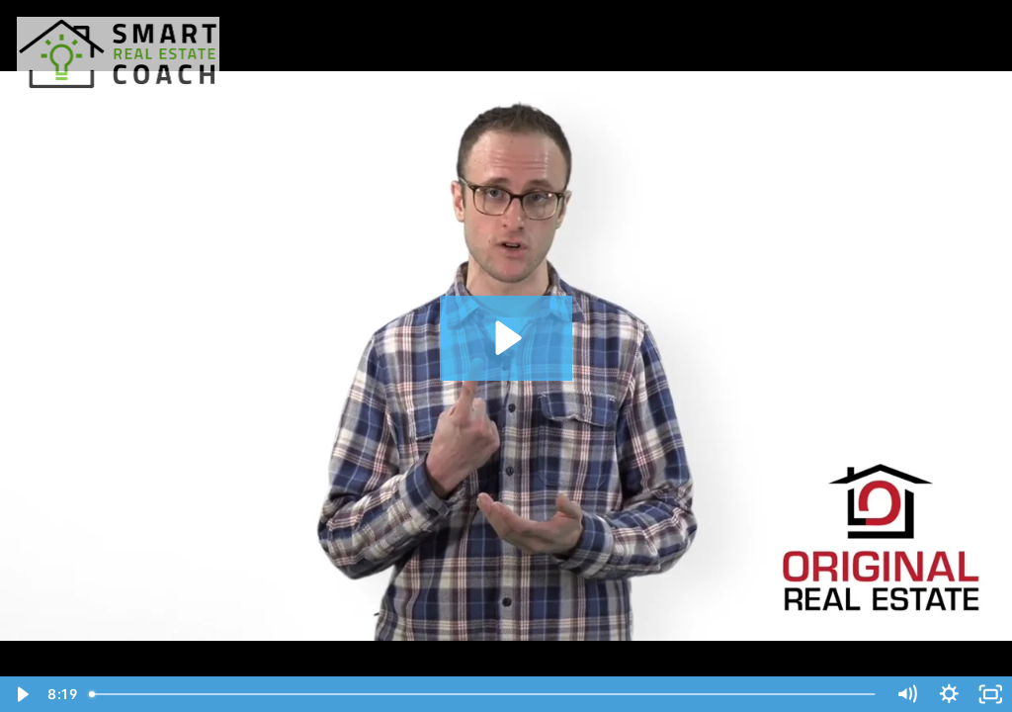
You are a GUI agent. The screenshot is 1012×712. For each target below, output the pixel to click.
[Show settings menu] (949, 694)
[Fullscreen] (991, 694)
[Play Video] (21, 694)
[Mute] (907, 694)
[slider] (484, 694)
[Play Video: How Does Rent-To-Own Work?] (505, 338)
